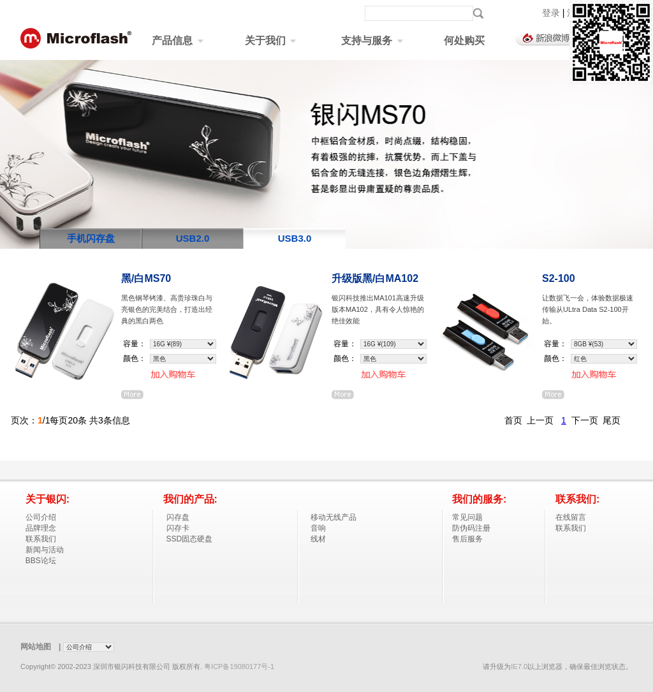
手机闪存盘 (91, 238)
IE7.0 (519, 666)
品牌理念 (41, 528)
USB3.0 (295, 238)
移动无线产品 (333, 517)
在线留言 (570, 517)
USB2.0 (193, 238)
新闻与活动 (45, 549)
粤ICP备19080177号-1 (239, 666)
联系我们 (41, 538)
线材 (318, 538)
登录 (552, 13)
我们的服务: (479, 499)
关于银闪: (48, 499)
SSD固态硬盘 (189, 538)
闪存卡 (177, 528)
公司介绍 (41, 517)
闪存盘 (177, 517)
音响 (318, 528)
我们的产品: (190, 499)
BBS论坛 (41, 560)
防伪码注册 (471, 528)
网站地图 (35, 646)
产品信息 (177, 40)
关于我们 (270, 40)
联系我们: (577, 499)
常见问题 (467, 517)
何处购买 (464, 40)
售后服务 (467, 538)
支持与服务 (371, 40)
